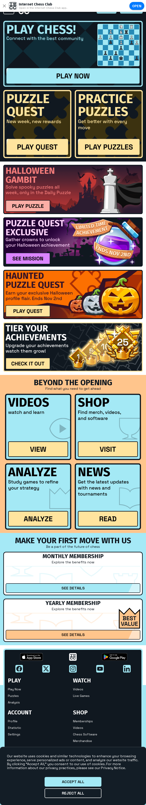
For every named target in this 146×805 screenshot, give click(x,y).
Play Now (14, 689)
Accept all (73, 782)
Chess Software (85, 734)
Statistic (14, 728)
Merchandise (82, 741)
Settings (14, 734)
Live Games (81, 696)
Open (137, 6)
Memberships (83, 721)
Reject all (73, 793)
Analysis (14, 702)
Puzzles (13, 696)
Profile (12, 721)
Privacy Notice (113, 768)
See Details (73, 588)
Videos (78, 689)
